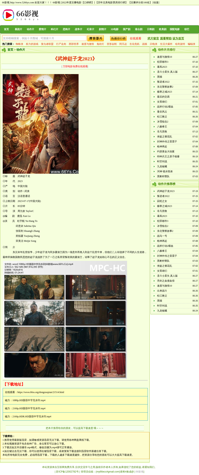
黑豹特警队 (163, 176)
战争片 (78, 29)
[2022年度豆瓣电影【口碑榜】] (78, 2)
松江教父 (162, 116)
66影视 (56, 2)
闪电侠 (153, 44)
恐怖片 (66, 29)
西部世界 (74, 44)
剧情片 (102, 29)
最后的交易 (163, 96)
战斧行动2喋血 (165, 106)
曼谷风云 (162, 111)
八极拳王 (162, 126)
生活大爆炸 (166, 44)
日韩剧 (150, 29)
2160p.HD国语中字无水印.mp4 (28, 408)
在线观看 (135, 38)
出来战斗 (162, 290)
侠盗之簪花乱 (164, 136)
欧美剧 (162, 29)
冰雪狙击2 (162, 121)
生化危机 (135, 44)
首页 (6, 29)
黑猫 (159, 76)
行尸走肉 (61, 44)
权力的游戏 (32, 44)
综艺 (186, 29)
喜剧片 (18, 29)
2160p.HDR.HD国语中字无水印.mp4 (31, 416)
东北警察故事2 (165, 86)
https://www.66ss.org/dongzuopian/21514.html (40, 392)
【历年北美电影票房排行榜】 (111, 2)
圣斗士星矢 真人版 (167, 71)
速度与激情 (87, 44)
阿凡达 (123, 44)
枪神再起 (162, 146)
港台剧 (138, 29)
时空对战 (162, 161)
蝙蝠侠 (191, 44)
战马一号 (162, 235)
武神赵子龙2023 (166, 191)
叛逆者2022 (163, 81)
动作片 (30, 29)
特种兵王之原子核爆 (168, 156)
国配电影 (175, 29)
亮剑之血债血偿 (166, 280)
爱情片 (42, 29)
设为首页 (178, 38)
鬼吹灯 (100, 44)
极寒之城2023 (164, 91)
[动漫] (156, 2)
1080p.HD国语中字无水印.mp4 (28, 400)
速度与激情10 (164, 56)
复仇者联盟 (47, 44)
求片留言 (153, 38)
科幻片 (54, 29)
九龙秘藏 (162, 166)
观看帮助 (166, 38)
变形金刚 (112, 44)
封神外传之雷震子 (167, 141)
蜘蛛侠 (19, 44)
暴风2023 (162, 66)
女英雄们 (162, 101)
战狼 (144, 44)
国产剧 (126, 29)
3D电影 (115, 29)
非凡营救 (162, 131)
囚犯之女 (162, 201)
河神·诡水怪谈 (165, 171)
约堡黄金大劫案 (166, 151)
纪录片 (90, 29)
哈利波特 (180, 44)
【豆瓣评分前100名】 (140, 2)
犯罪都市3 (162, 61)
